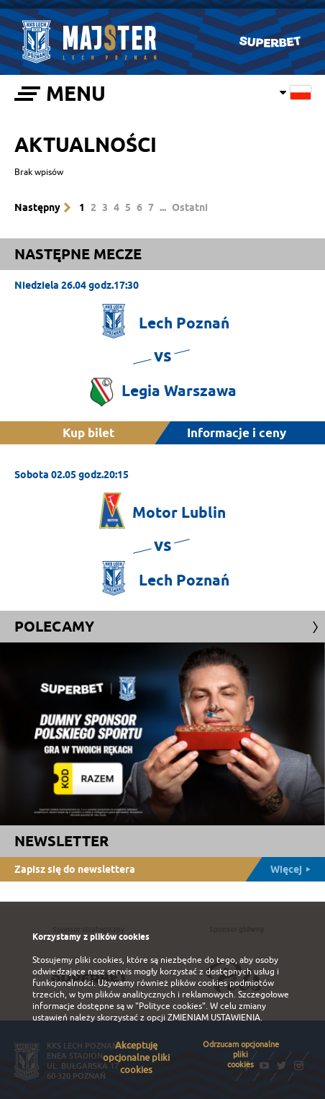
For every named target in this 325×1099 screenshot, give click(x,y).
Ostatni (190, 207)
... (163, 207)
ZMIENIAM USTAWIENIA (214, 1017)
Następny (37, 207)
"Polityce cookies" (170, 1006)
